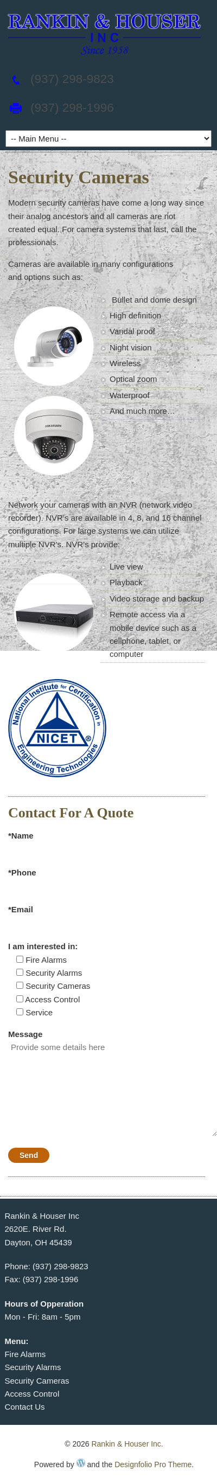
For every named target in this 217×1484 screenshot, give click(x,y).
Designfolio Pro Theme (153, 1464)
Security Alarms (32, 1367)
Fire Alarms (25, 1354)
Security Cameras (36, 1380)
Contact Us (24, 1406)
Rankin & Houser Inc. (127, 1444)
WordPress (80, 1463)
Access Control (31, 1393)
